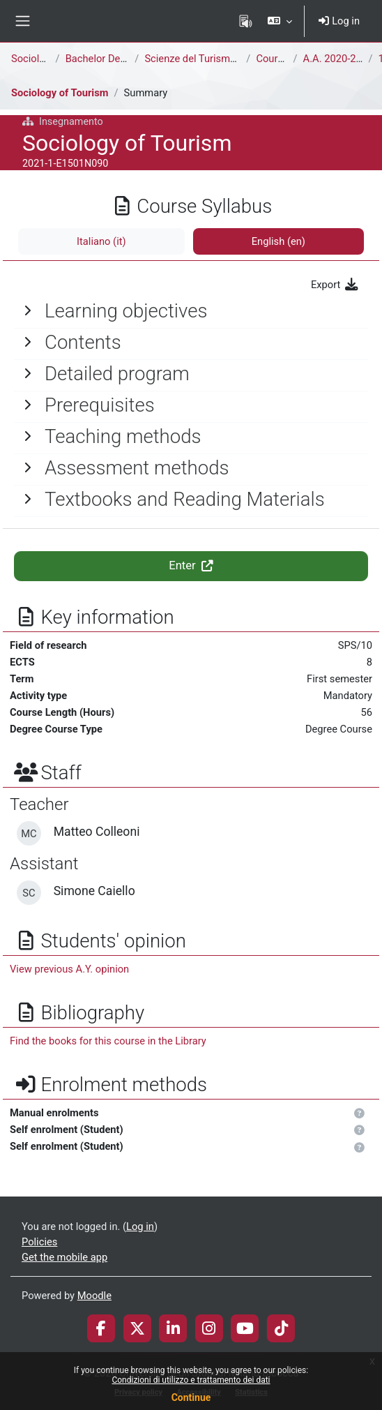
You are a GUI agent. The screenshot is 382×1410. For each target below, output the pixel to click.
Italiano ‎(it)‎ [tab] (101, 241)
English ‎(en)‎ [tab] (278, 241)
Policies (39, 1242)
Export (335, 284)
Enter (191, 565)
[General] (191, 311)
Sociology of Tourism (60, 93)
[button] (280, 21)
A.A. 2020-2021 (338, 58)
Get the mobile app (64, 1257)
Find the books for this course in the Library (108, 1041)
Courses (274, 58)
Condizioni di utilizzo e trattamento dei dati (191, 1380)
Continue (191, 1397)
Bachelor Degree (103, 58)
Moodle (94, 1295)
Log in (339, 21)
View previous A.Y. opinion (69, 969)
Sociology (33, 58)
